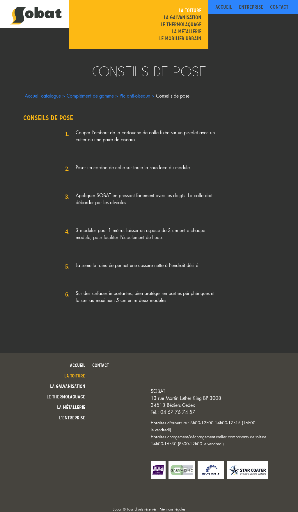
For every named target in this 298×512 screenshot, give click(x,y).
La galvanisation (182, 17)
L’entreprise (72, 417)
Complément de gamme (90, 96)
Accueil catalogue (43, 96)
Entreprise (251, 6)
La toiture (190, 10)
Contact (279, 6)
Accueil (223, 6)
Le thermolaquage (181, 24)
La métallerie (186, 31)
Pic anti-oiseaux (135, 96)
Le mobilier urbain (180, 38)
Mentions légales (172, 509)
